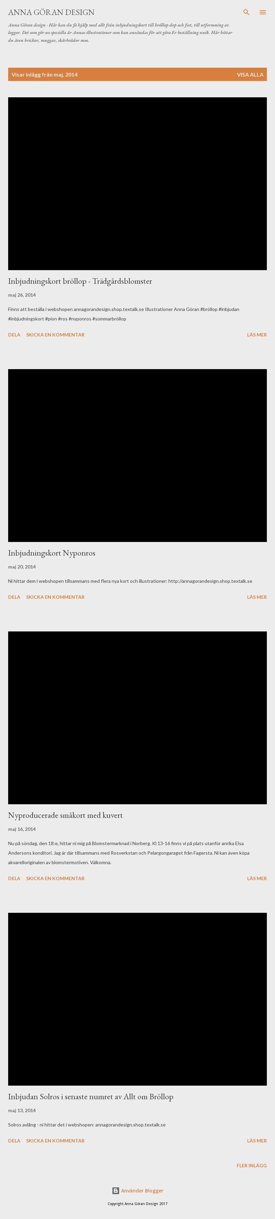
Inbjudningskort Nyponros (51, 552)
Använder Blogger (137, 1190)
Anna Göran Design (51, 12)
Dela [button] (14, 334)
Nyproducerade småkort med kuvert (65, 815)
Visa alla (250, 74)
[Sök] (246, 12)
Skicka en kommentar (55, 334)
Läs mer (257, 334)
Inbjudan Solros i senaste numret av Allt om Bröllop (90, 1096)
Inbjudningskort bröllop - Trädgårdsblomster (80, 281)
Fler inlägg (252, 1165)
